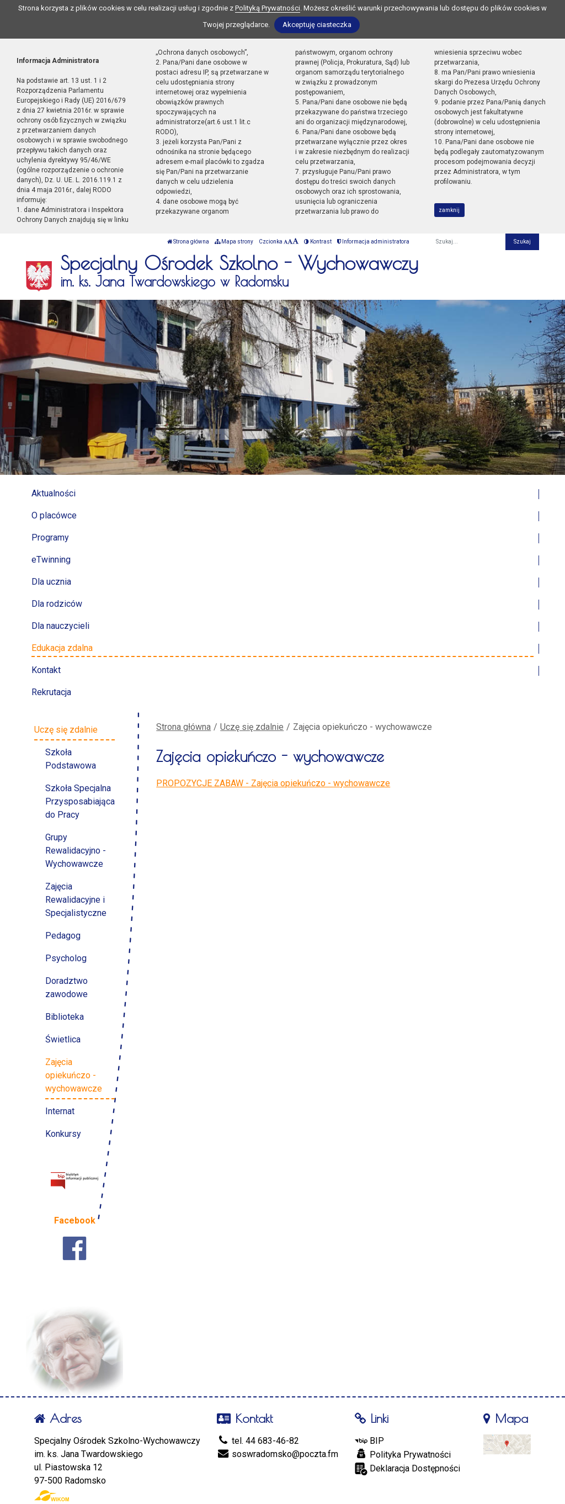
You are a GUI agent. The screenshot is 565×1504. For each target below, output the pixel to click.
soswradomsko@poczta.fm (277, 1454)
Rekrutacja (51, 692)
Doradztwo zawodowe (66, 987)
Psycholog (66, 958)
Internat (59, 1111)
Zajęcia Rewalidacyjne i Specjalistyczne (75, 899)
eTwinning (51, 559)
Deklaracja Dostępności (407, 1469)
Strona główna (188, 242)
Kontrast (318, 242)
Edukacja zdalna (62, 648)
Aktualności (53, 493)
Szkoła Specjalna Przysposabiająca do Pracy (80, 801)
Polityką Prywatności (267, 8)
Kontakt (46, 670)
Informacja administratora (373, 242)
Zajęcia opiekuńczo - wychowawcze (73, 1075)
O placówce (54, 515)
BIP (369, 1441)
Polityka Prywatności (403, 1454)
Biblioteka (64, 1017)
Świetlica (63, 1039)
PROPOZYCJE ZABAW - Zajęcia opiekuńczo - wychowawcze (273, 783)
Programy (50, 537)
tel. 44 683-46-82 (258, 1441)
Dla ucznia (51, 581)
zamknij (449, 210)
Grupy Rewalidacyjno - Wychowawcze (75, 850)
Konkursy (63, 1134)
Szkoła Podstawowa (70, 759)
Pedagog (63, 935)
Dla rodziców (56, 604)
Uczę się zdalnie (252, 727)
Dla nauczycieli (60, 626)
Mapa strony (234, 242)
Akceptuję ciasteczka (316, 24)
